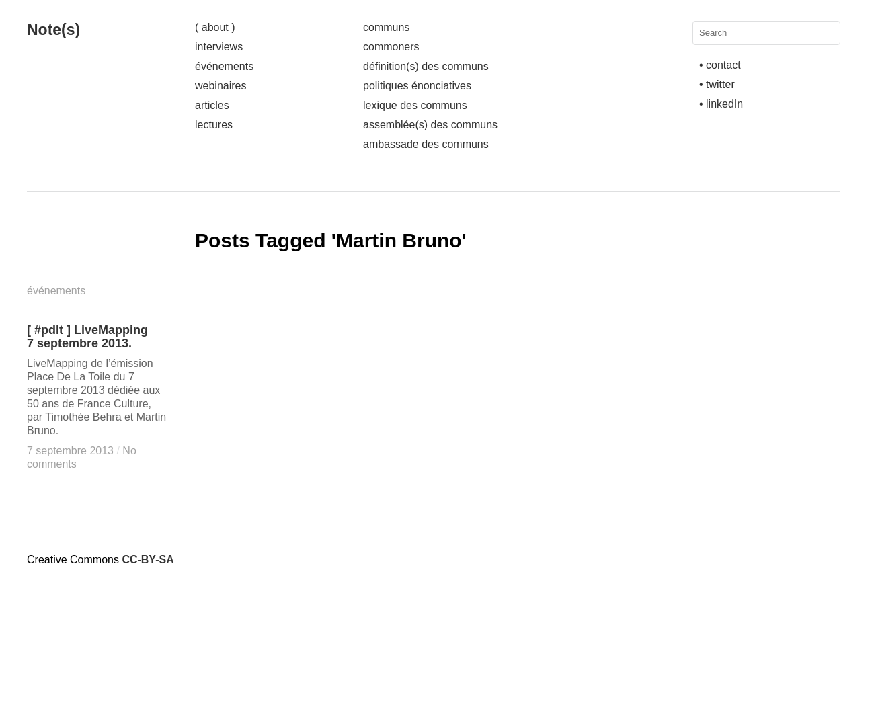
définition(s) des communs (426, 66)
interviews (219, 46)
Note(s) (53, 29)
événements (224, 66)
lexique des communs (415, 105)
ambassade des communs (426, 144)
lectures (214, 124)
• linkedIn (721, 104)
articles (212, 105)
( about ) (215, 27)
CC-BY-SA (147, 559)
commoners (391, 46)
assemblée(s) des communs (430, 124)
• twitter (717, 84)
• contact (720, 65)
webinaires (220, 85)
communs (386, 27)
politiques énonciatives (417, 85)
